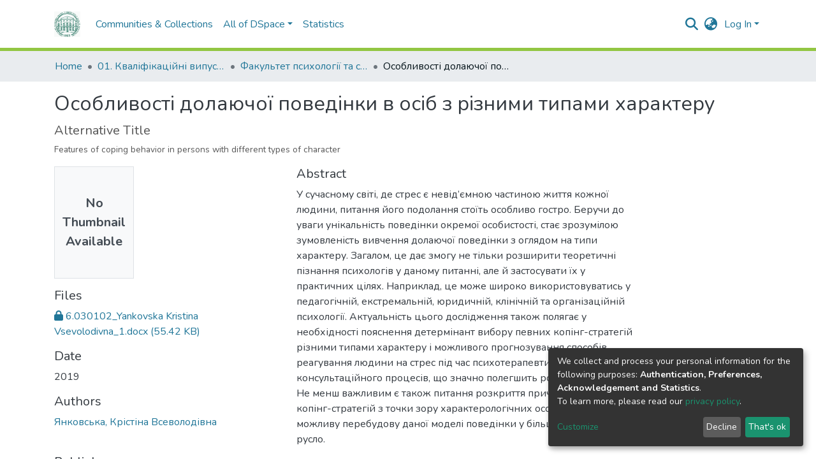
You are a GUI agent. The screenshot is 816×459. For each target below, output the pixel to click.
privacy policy (712, 401)
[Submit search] (692, 24)
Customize (578, 427)
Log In (738, 24)
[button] (711, 24)
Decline (721, 427)
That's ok (767, 427)
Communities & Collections (128, 24)
